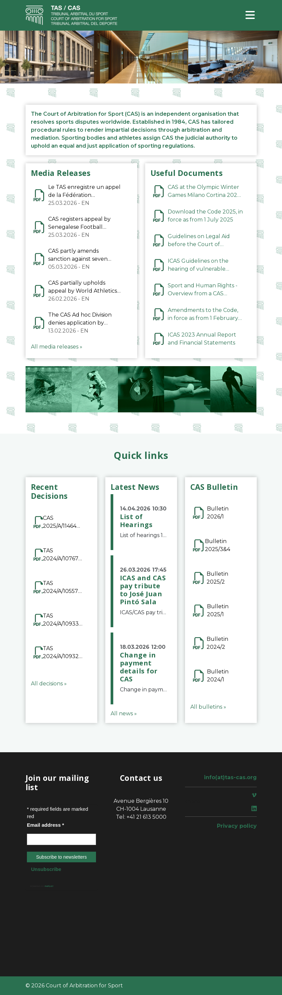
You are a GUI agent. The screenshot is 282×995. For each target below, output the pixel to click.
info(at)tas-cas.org (230, 777)
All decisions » (49, 683)
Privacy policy (237, 826)
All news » (124, 713)
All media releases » (56, 347)
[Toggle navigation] (250, 15)
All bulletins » (208, 707)
